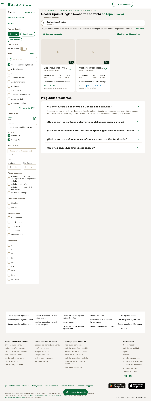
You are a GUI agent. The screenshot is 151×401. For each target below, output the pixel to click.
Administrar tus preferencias (15, 397)
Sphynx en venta (42, 351)
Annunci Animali (67, 386)
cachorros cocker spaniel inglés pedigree (46, 323)
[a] (31, 167)
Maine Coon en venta (44, 358)
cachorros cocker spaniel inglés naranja (73, 327)
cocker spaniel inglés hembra (20, 320)
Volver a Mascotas (16, 17)
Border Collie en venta (14, 358)
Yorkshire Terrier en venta (16, 351)
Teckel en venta (11, 361)
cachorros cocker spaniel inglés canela (101, 321)
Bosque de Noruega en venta (47, 345)
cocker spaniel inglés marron (20, 324)
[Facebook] (125, 376)
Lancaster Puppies (85, 386)
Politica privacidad (131, 348)
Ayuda (125, 351)
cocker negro (68, 322)
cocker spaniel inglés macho (20, 315)
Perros (11, 23)
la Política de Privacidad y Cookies (56, 395)
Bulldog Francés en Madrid (76, 348)
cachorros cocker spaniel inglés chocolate (73, 316)
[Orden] (128, 34)
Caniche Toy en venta (14, 365)
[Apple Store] (136, 386)
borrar (32, 54)
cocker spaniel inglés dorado (102, 326)
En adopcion (28, 34)
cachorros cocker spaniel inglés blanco (46, 316)
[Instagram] (130, 376)
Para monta (15, 40)
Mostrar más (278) (27, 108)
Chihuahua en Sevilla (74, 355)
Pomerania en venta (13, 355)
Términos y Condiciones (35, 395)
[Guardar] (70, 68)
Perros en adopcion (73, 367)
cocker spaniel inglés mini (129, 320)
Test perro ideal (130, 371)
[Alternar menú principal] (2, 4)
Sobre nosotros (129, 345)
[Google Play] (117, 386)
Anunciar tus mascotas (133, 361)
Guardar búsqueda (52, 34)
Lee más (140, 29)
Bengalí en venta (42, 355)
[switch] (23, 49)
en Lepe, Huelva (113, 14)
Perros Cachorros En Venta (16, 342)
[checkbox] (9, 64)
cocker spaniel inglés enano (130, 324)
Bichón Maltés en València (76, 351)
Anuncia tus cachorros (132, 365)
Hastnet (25, 386)
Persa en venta (41, 361)
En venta (13, 34)
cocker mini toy (97, 315)
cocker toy (122, 328)
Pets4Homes (14, 386)
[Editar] (34, 118)
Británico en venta (42, 348)
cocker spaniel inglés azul (129, 315)
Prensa (126, 355)
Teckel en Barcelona (73, 345)
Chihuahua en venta (13, 345)
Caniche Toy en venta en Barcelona (75, 362)
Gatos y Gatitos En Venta (46, 342)
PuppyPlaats (37, 386)
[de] (16, 167)
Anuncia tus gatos (130, 368)
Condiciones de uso (131, 358)
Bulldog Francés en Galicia (76, 358)
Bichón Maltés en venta (15, 348)
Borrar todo (30, 12)
